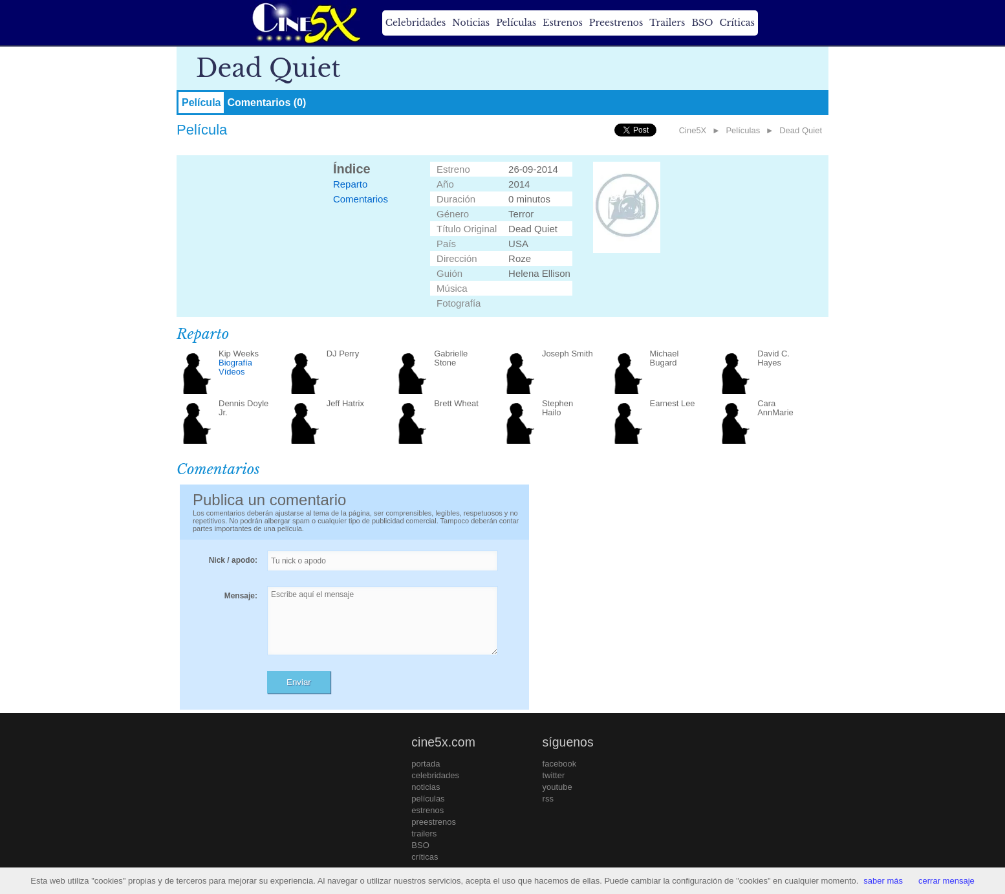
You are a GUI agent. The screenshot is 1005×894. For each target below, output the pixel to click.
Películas (516, 22)
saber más (883, 881)
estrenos (427, 810)
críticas (424, 857)
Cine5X (693, 130)
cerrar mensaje (946, 881)
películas (427, 798)
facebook (560, 764)
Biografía (235, 362)
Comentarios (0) (266, 102)
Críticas (736, 22)
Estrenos (563, 22)
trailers (424, 833)
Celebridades (415, 22)
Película (201, 102)
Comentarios (360, 198)
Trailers (667, 22)
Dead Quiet (800, 130)
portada (425, 764)
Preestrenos (616, 22)
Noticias (471, 22)
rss (548, 798)
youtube (557, 787)
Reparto (350, 184)
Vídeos (231, 371)
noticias (425, 787)
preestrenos (433, 822)
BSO (702, 22)
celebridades (435, 775)
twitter (554, 775)
